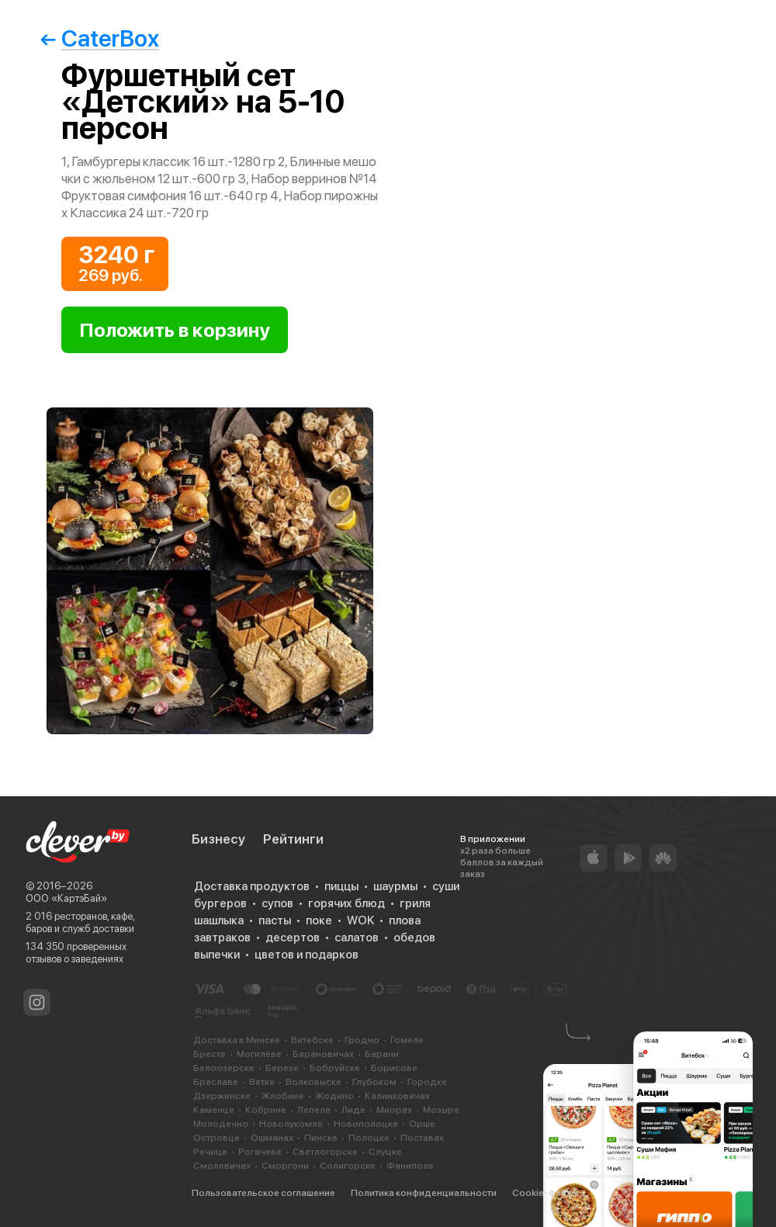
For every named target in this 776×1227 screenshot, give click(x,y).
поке (319, 920)
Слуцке (385, 1151)
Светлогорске (325, 1151)
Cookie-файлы (545, 1193)
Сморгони (285, 1165)
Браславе (215, 1081)
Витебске (312, 1040)
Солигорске (348, 1165)
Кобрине (265, 1109)
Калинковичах (397, 1095)
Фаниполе (410, 1165)
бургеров (220, 903)
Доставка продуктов (252, 886)
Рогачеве (260, 1151)
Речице (210, 1151)
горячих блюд (346, 903)
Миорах (394, 1109)
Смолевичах (222, 1165)
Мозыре (441, 1109)
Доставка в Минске (236, 1040)
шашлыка (219, 920)
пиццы (341, 886)
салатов (356, 938)
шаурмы (395, 886)
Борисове (394, 1067)
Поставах (422, 1137)
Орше (422, 1123)
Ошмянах (272, 1137)
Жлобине (283, 1095)
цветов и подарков (307, 955)
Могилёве (259, 1053)
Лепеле (314, 1109)
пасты (274, 920)
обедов (414, 938)
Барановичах (323, 1053)
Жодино (334, 1095)
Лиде (353, 1109)
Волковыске (313, 1081)
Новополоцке (366, 1123)
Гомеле (407, 1040)
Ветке (262, 1081)
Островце (216, 1137)
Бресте (209, 1053)
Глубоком (374, 1081)
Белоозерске (224, 1067)
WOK (360, 920)
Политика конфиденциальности (424, 1193)
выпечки (217, 955)
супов (277, 903)
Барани (382, 1053)
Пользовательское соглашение (263, 1193)
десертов (292, 938)
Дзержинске (222, 1095)
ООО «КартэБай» (66, 898)
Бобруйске (335, 1067)
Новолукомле (291, 1123)
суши (445, 886)
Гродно (362, 1040)
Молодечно (220, 1123)
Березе (282, 1067)
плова (405, 920)
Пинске (321, 1137)
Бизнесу (218, 839)
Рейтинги (293, 839)
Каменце (213, 1109)
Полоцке (369, 1137)
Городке (427, 1081)
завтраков (222, 938)
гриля (415, 903)
